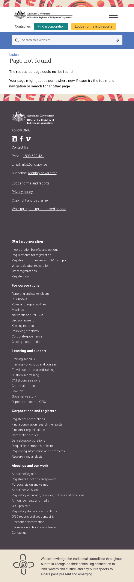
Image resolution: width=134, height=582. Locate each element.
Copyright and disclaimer (30, 200)
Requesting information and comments (38, 451)
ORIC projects (21, 506)
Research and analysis (27, 456)
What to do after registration (31, 265)
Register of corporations (28, 419)
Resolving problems (25, 331)
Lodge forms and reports (93, 26)
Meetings (18, 309)
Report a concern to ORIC (29, 402)
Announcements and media (30, 500)
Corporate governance (27, 336)
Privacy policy (22, 192)
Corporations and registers (34, 411)
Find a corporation (51, 26)
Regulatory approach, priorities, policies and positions (48, 495)
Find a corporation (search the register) (38, 424)
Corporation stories (25, 435)
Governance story (24, 396)
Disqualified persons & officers (32, 446)
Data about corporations (28, 440)
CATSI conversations (26, 380)
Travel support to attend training (33, 369)
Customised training (25, 375)
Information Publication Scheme (34, 527)
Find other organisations (28, 430)
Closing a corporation (26, 341)
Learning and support (29, 351)
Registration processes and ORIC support (40, 260)
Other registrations (24, 271)
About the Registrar (25, 474)
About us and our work (30, 466)
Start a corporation (27, 241)
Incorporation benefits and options (35, 249)
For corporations (25, 285)
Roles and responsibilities (29, 304)
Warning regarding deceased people (39, 209)
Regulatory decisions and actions (34, 511)
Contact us (23, 26)
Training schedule (24, 359)
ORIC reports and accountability (33, 516)
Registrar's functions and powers (34, 479)
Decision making (23, 320)
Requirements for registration (31, 255)
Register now (20, 276)
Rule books (19, 299)
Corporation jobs (23, 386)
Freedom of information (28, 522)
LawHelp (17, 391)
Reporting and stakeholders (30, 293)
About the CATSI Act (25, 490)
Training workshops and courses (34, 364)
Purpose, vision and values (30, 484)
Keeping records (23, 325)
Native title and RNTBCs (27, 315)
